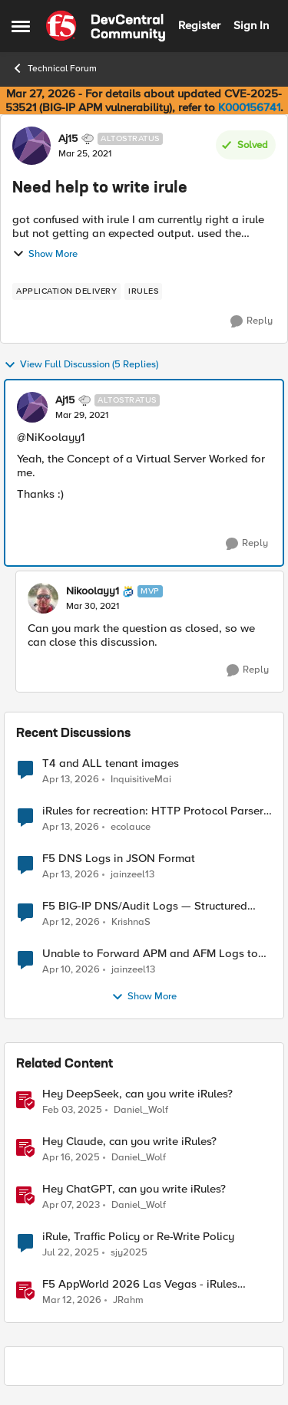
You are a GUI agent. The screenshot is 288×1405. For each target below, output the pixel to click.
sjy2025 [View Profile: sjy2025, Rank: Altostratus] (129, 1253)
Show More (45, 254)
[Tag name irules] (143, 291)
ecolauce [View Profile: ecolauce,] (131, 827)
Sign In (251, 25)
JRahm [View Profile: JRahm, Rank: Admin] (128, 1300)
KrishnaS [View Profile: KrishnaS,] (131, 922)
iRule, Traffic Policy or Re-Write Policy (138, 1236)
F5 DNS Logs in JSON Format (118, 858)
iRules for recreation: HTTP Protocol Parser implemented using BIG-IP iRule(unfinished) (152, 811)
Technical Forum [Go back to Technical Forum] (54, 68)
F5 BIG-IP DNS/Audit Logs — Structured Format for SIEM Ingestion (144, 906)
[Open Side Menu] (21, 26)
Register (199, 25)
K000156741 (249, 107)
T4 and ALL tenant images (110, 763)
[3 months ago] (70, 779)
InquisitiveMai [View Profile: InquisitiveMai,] (141, 779)
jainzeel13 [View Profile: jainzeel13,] (132, 874)
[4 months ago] (71, 1301)
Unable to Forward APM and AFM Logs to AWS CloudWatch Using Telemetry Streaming (150, 953)
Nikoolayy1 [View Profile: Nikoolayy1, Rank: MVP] (92, 591)
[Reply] (251, 321)
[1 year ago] (72, 1110)
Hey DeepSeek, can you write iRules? (137, 1094)
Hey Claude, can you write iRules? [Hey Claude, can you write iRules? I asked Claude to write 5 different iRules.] (129, 1141)
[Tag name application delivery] (66, 291)
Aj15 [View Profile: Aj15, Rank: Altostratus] (68, 139)
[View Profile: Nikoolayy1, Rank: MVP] (43, 598)
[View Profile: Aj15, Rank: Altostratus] (31, 146)
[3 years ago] (71, 1205)
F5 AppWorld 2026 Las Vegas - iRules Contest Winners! (139, 1284)
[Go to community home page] (105, 26)
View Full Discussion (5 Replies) (81, 365)
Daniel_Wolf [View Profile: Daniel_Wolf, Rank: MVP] (141, 1110)
